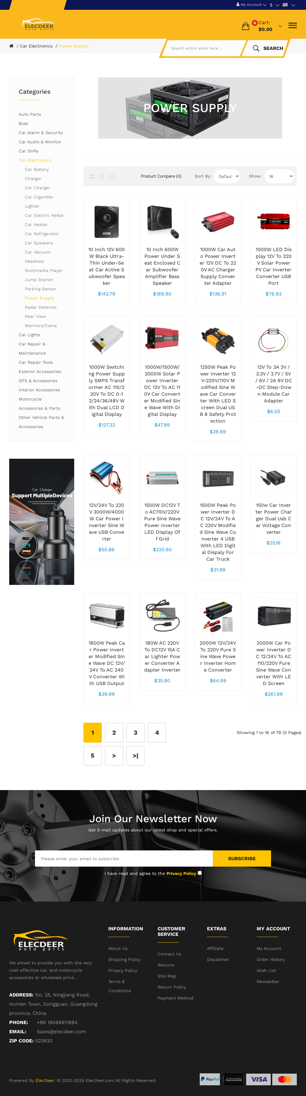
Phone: (18, 1022)
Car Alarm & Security (41, 132)
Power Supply (73, 45)
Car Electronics (36, 45)
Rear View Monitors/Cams (41, 321)
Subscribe (242, 858)
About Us (118, 948)
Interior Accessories (39, 389)
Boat (23, 123)
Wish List (266, 970)
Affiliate (215, 948)
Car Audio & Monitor (40, 141)
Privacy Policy (122, 970)
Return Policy (172, 987)
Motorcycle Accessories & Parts (39, 404)
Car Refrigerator (42, 233)
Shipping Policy (124, 959)
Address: (21, 995)
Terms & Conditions (119, 986)
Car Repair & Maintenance (32, 348)
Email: (17, 1031)
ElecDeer (45, 1080)
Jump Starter (39, 279)
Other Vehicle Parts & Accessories (41, 422)
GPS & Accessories (38, 380)
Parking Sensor (40, 288)
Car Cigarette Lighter (39, 201)
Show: (255, 176)
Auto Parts (30, 114)
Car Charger (37, 187)
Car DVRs (28, 151)
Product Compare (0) (161, 176)
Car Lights (29, 334)
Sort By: (203, 176)
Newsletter (268, 981)
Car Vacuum (38, 252)
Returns (166, 964)
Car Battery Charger (37, 174)
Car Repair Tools (36, 362)
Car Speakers (39, 242)
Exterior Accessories (40, 371)
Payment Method (175, 998)
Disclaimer (218, 959)
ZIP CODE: (21, 1041)
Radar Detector (41, 307)
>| (135, 755)
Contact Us (169, 953)
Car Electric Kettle (44, 215)
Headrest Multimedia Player (44, 266)
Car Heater (36, 224)
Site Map (167, 976)
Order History (271, 959)
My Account (269, 948)
